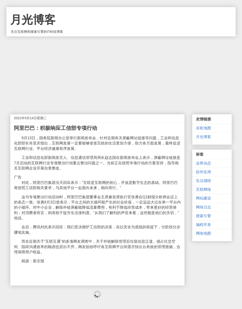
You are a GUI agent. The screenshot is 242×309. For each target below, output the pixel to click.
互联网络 (203, 189)
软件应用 (203, 172)
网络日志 (203, 207)
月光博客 (33, 19)
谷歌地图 (203, 128)
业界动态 (203, 163)
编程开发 (203, 225)
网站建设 (203, 198)
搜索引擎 (203, 216)
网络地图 (203, 233)
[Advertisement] (121, 72)
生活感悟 (203, 181)
